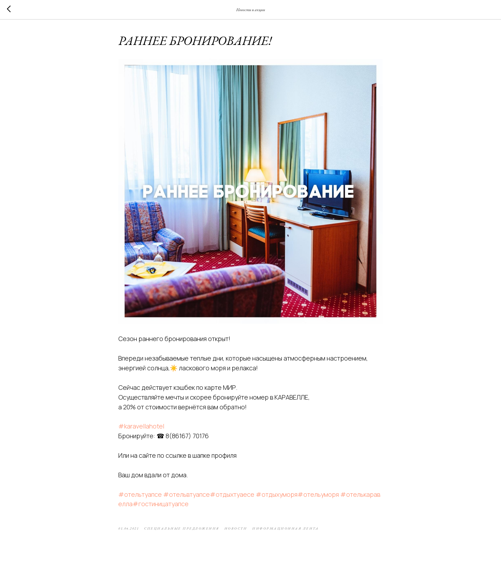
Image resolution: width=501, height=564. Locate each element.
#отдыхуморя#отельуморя (297, 494)
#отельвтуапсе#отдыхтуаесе (208, 494)
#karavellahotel (141, 426)
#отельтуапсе (140, 494)
